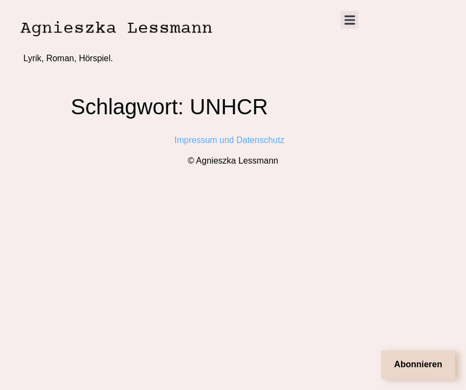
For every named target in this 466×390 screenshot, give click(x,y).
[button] (349, 20)
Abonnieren (418, 364)
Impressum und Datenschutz (233, 140)
